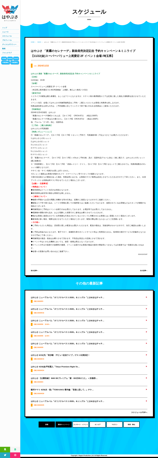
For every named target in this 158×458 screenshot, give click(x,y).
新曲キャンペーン (64, 424)
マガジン (114, 424)
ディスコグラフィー (9, 44)
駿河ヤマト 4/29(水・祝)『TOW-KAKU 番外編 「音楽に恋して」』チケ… (62, 390)
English (10, 58)
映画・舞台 (131, 424)
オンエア (98, 424)
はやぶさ (10, 18)
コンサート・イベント (80, 424)
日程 (41, 65)
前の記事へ (34, 270)
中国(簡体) (5, 62)
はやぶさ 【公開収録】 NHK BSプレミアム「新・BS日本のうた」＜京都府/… (64, 378)
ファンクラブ (7, 53)
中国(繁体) (14, 62)
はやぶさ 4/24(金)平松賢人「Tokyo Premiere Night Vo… (55, 367)
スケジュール (7, 36)
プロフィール (7, 40)
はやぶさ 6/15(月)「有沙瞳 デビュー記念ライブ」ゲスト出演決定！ (60, 355)
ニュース (5, 32)
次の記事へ (143, 270)
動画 (3, 48)
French (16, 58)
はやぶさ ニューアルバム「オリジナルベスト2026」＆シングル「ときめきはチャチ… (67, 297)
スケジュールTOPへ (139, 412)
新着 (46, 424)
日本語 (4, 58)
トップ (4, 28)
